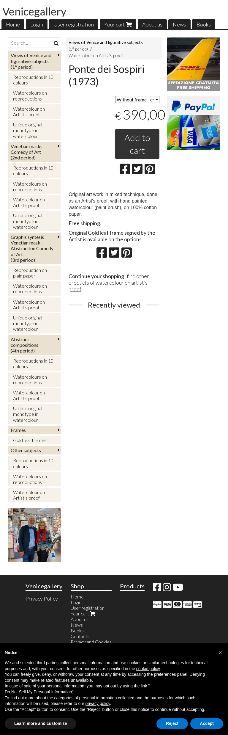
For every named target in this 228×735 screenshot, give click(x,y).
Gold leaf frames (29, 440)
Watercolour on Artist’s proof (96, 55)
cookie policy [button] (148, 668)
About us (152, 24)
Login (36, 24)
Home (13, 24)
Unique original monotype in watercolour (27, 130)
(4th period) (24, 344)
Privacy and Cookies (91, 642)
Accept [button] (207, 723)
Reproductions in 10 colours (33, 79)
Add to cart (137, 144)
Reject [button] (172, 723)
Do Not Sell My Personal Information (38, 691)
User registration (73, 24)
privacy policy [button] (98, 703)
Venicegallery (34, 11)
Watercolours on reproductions (30, 95)
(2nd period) (28, 151)
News (179, 24)
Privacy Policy (42, 598)
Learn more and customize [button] (40, 723)
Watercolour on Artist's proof (29, 202)
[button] (220, 652)
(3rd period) (32, 248)
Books (204, 24)
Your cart (118, 24)
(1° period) (31, 60)
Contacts (80, 636)
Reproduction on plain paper (30, 272)
